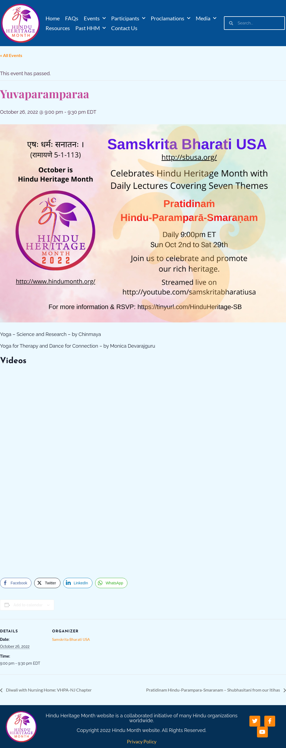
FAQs (71, 18)
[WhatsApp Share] (111, 583)
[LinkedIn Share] (77, 583)
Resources (58, 28)
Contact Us (124, 28)
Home (53, 18)
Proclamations (170, 18)
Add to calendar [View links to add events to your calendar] (28, 605)
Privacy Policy (141, 741)
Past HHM (90, 28)
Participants (128, 18)
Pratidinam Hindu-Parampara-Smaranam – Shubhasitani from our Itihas (213, 689)
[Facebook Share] (15, 583)
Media (206, 18)
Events (95, 18)
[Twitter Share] (47, 583)
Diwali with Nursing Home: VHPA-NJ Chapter (48, 689)
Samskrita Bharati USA (71, 639)
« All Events (11, 55)
